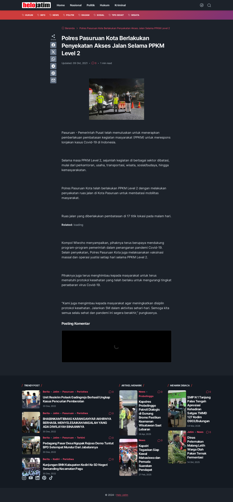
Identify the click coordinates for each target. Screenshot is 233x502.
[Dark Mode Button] (202, 5)
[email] (53, 80)
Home (61, 5)
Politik (91, 5)
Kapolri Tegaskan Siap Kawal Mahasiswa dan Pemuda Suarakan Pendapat (149, 457)
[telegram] (53, 66)
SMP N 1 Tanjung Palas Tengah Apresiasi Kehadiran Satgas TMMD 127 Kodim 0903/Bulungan (198, 409)
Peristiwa (82, 391)
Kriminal (120, 5)
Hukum (105, 5)
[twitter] (53, 52)
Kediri (56, 459)
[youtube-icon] (31, 478)
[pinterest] (53, 73)
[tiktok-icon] (51, 478)
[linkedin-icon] (37, 478)
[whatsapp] (53, 59)
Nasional (76, 5)
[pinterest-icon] (44, 478)
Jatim (56, 391)
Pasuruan (68, 391)
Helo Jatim (122, 494)
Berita (46, 391)
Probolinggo (146, 396)
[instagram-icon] (24, 478)
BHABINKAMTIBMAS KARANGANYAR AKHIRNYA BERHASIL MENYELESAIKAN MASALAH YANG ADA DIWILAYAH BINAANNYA (77, 423)
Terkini (81, 437)
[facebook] (53, 45)
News (142, 391)
